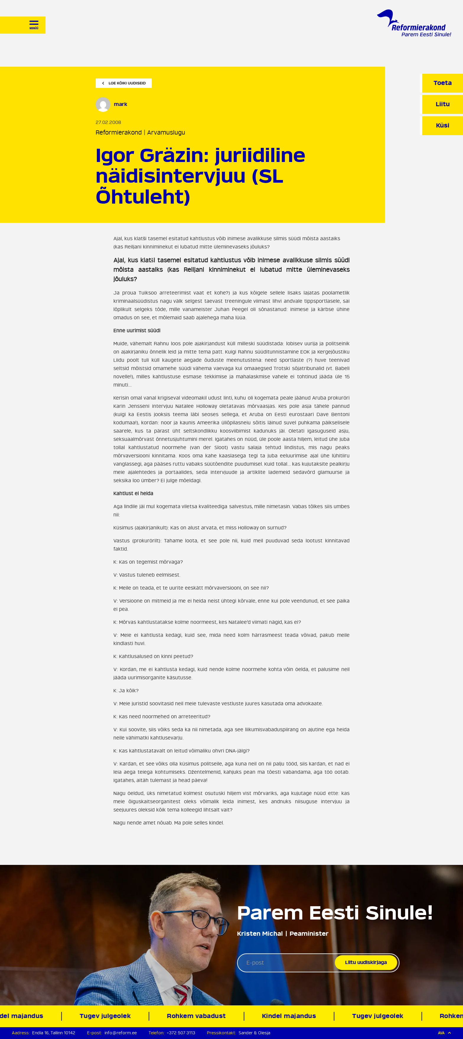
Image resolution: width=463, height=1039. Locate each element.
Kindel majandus (291, 1016)
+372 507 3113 (181, 1032)
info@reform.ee (121, 1032)
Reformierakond (119, 132)
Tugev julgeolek (107, 1016)
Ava (444, 1033)
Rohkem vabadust (198, 1016)
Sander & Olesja (254, 1032)
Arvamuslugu (166, 132)
